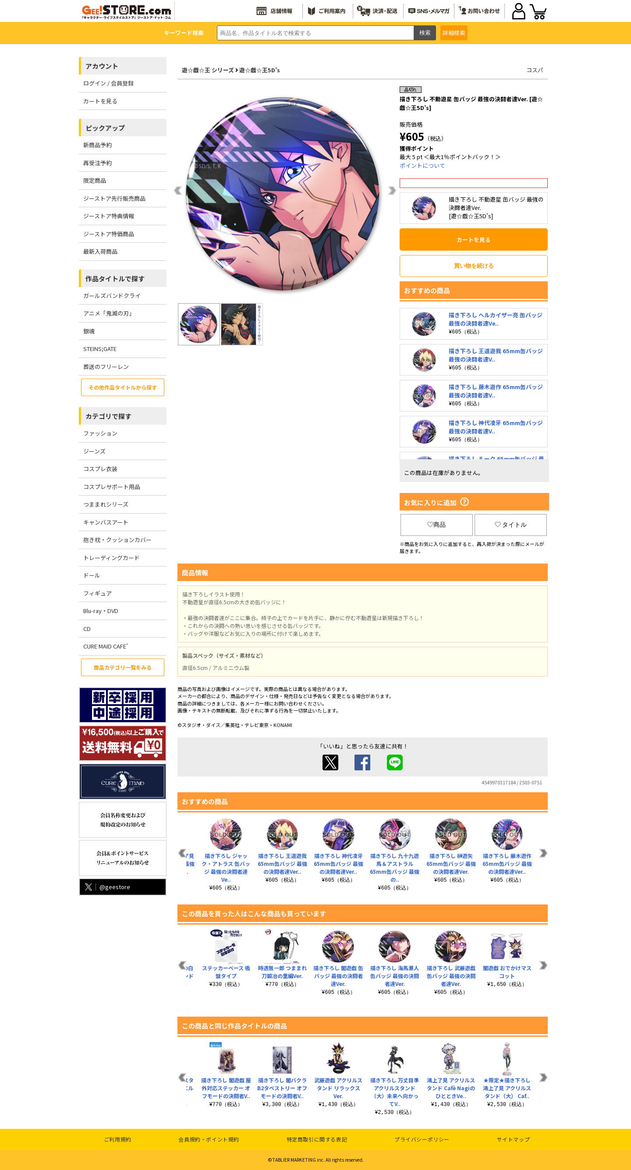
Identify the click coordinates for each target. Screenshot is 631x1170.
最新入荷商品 (100, 251)
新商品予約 (97, 145)
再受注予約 (97, 163)
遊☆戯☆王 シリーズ (208, 70)
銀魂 (89, 331)
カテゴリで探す (108, 416)
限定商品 (94, 180)
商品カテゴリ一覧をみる (123, 667)
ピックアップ (105, 127)
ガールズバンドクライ (112, 295)
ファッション (100, 433)
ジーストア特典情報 (108, 216)
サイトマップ (513, 1139)
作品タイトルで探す (115, 278)
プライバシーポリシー (422, 1139)
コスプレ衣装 (100, 468)
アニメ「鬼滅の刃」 (109, 313)
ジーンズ (94, 451)
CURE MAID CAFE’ (105, 646)
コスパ (534, 70)
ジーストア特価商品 (108, 234)
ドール (91, 575)
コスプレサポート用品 (111, 486)
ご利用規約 (117, 1139)
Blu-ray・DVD (100, 610)
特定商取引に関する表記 (317, 1139)
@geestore (106, 887)
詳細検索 (454, 32)
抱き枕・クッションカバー (117, 539)
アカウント (101, 66)
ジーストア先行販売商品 (114, 198)
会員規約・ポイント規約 (208, 1139)
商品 (436, 524)
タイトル (511, 524)
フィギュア (97, 593)
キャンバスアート (105, 522)
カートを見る (100, 101)
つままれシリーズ (105, 504)
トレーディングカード (111, 557)
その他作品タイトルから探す (123, 387)
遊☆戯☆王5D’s (259, 70)
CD (87, 628)
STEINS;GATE (100, 348)
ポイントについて (422, 165)
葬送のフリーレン (106, 366)
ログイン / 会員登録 (108, 83)
